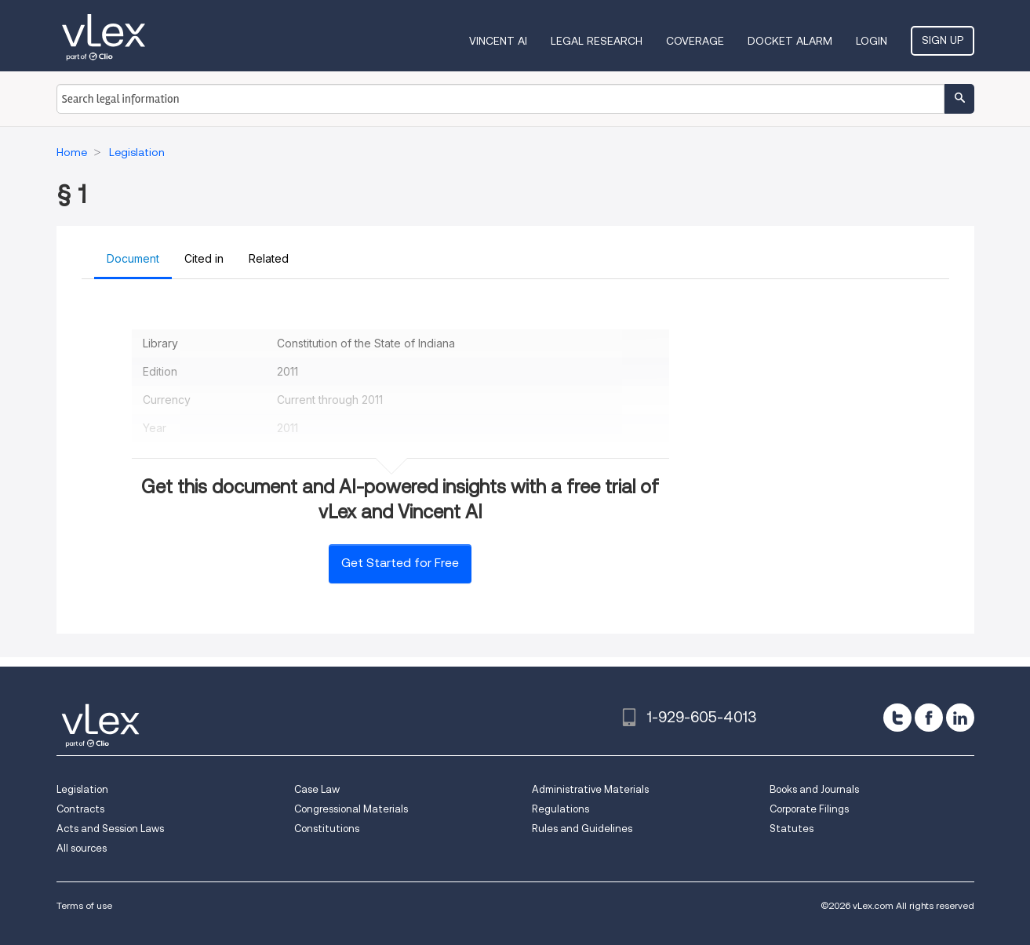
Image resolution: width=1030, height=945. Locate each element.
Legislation (82, 789)
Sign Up (942, 40)
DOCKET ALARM (790, 41)
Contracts (80, 809)
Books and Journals (814, 789)
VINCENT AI (498, 41)
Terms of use (84, 905)
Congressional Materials (351, 809)
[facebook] (929, 717)
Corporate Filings (809, 809)
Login (871, 41)
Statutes (791, 828)
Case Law (317, 789)
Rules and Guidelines (582, 828)
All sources (81, 848)
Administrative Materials (590, 789)
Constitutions (326, 828)
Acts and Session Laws (110, 828)
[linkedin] (960, 717)
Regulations (560, 809)
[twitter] (897, 717)
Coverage (695, 41)
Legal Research (596, 41)
